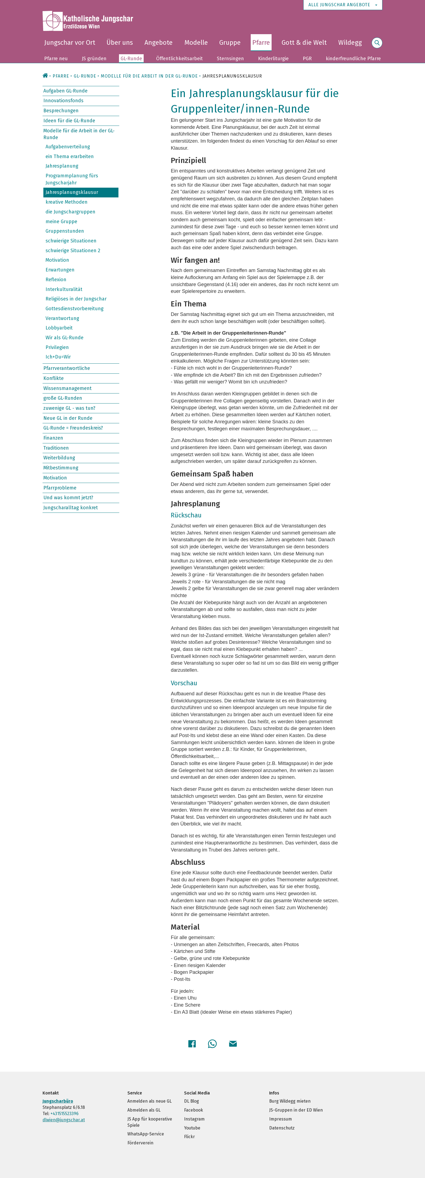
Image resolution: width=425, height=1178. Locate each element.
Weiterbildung (59, 458)
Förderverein (140, 1142)
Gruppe (230, 42)
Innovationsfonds (63, 101)
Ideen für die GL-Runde (69, 121)
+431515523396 (64, 1112)
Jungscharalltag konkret (70, 508)
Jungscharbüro (58, 1100)
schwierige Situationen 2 (73, 251)
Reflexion (56, 280)
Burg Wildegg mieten (290, 1100)
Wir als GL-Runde (64, 338)
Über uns (120, 42)
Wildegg (350, 42)
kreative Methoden (67, 202)
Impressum (280, 1118)
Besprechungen (61, 111)
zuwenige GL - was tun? (69, 408)
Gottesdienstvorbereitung (75, 309)
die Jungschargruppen (70, 212)
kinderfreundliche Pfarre (353, 59)
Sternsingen (230, 59)
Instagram (194, 1118)
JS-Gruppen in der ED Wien (296, 1109)
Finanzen (53, 438)
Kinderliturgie (273, 59)
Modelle (196, 42)
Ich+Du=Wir (58, 357)
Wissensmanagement (67, 388)
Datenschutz (282, 1127)
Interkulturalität (64, 289)
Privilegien (57, 347)
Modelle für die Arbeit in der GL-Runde (79, 133)
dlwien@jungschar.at (64, 1119)
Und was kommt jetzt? (68, 498)
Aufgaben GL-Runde (65, 91)
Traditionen (56, 448)
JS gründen (94, 59)
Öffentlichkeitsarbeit (179, 59)
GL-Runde (131, 59)
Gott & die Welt (304, 42)
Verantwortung (62, 318)
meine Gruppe (61, 221)
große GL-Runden (62, 398)
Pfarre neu (56, 59)
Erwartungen (60, 270)
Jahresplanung (62, 166)
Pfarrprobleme (59, 488)
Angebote (158, 42)
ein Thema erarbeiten (70, 156)
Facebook (193, 1109)
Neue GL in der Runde (67, 418)
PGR (307, 59)
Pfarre (261, 42)
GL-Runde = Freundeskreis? (73, 428)
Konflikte (53, 378)
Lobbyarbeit (59, 328)
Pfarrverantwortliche (66, 368)
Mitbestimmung (60, 468)
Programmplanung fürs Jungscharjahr (72, 179)
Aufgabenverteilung (68, 147)
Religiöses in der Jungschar (76, 299)
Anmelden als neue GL (149, 1100)
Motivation (57, 260)
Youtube (192, 1127)
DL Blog (191, 1100)
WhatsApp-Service (145, 1133)
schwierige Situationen (71, 241)
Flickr (189, 1136)
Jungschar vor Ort (69, 42)
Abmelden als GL (143, 1109)
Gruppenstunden (65, 231)
